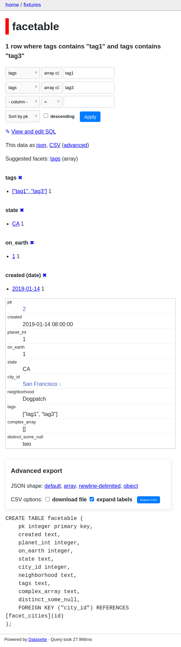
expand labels (111, 499)
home (12, 5)
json (41, 145)
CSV (55, 145)
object (130, 486)
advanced (75, 145)
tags (55, 159)
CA (15, 224)
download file (66, 499)
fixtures (32, 5)
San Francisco (40, 384)
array (70, 486)
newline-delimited (100, 486)
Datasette (37, 639)
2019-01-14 (26, 289)
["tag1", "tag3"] (29, 191)
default (53, 486)
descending (59, 116)
